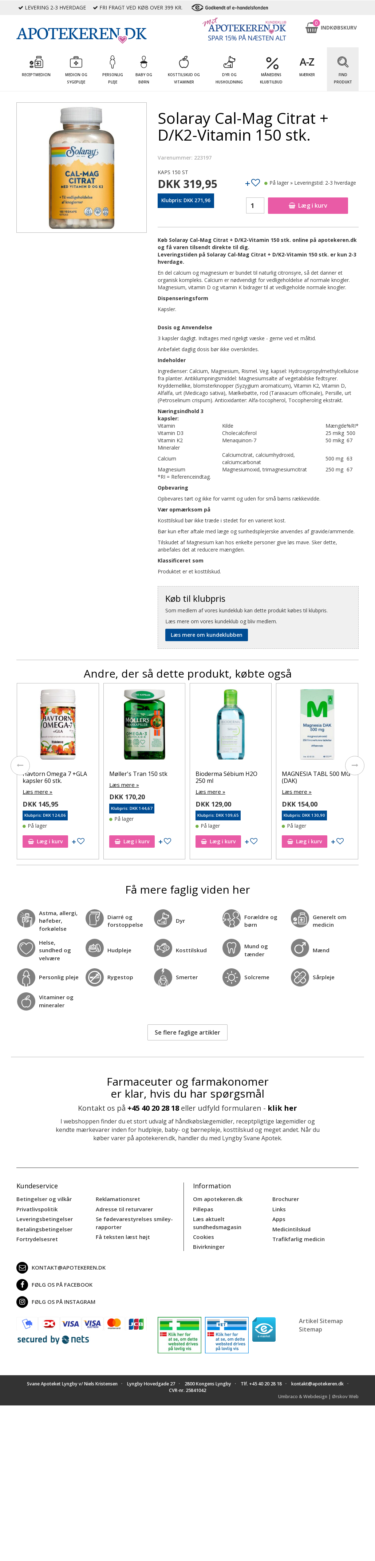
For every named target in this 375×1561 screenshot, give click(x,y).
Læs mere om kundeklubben (206, 634)
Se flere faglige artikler (187, 1024)
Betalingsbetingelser (42, 1219)
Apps (278, 1210)
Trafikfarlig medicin (297, 1228)
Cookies (203, 1219)
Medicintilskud (290, 1219)
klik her (282, 1100)
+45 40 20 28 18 (153, 1100)
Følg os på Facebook (52, 1269)
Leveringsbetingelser (42, 1210)
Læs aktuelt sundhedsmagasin (232, 1210)
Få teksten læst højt (121, 1226)
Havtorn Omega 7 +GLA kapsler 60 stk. (55, 777)
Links (278, 1200)
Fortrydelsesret (35, 1228)
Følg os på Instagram (54, 1286)
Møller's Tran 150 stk (138, 774)
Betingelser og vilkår (42, 1191)
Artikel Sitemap (321, 1305)
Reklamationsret (117, 1191)
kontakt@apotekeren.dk (59, 1252)
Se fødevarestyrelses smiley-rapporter (132, 1214)
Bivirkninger (208, 1228)
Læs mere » (37, 791)
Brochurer (284, 1191)
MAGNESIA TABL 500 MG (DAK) (316, 777)
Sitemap (310, 1313)
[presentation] (16, 766)
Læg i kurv (308, 205)
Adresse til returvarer (123, 1200)
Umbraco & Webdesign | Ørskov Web (318, 1381)
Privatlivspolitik (36, 1200)
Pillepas (202, 1200)
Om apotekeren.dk (217, 1191)
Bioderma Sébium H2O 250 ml (226, 777)
